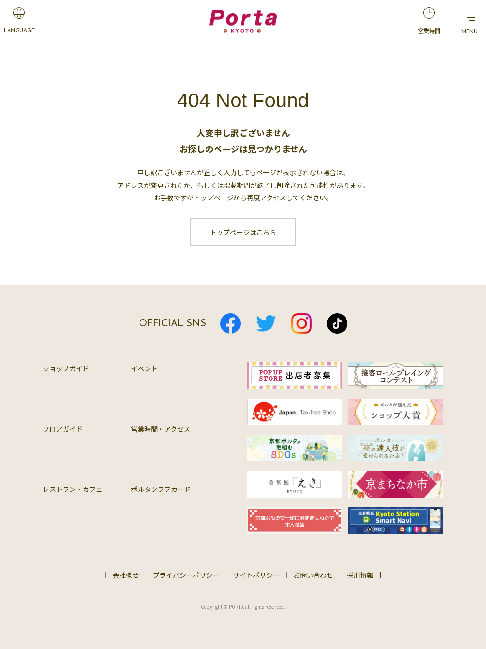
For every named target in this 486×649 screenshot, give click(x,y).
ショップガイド (66, 368)
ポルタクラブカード (161, 489)
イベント (144, 368)
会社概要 (125, 575)
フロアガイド (63, 428)
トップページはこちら (243, 232)
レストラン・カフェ (73, 489)
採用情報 (360, 575)
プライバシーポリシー (186, 575)
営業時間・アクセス (160, 428)
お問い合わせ (313, 575)
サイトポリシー (256, 575)
